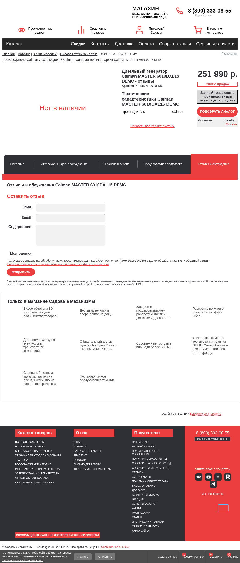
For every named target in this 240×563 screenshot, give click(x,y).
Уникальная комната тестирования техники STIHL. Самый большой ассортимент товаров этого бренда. (211, 345)
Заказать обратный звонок (212, 439)
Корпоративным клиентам (92, 469)
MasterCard (207, 493)
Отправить (21, 272)
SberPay (212, 499)
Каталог (14, 43)
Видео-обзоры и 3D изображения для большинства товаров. (40, 312)
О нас (78, 441)
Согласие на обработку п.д (151, 463)
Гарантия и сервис (145, 494)
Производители (14, 60)
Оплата (146, 43)
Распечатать (230, 53)
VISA (196, 493)
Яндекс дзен (212, 476)
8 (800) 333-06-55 (209, 11)
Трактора (21, 460)
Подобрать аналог (217, 111)
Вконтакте (199, 476)
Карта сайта (140, 530)
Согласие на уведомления (151, 467)
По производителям (30, 441)
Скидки (78, 43)
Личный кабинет (144, 446)
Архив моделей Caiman (56, 60)
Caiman (32, 60)
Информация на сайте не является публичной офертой (57, 535)
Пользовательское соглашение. (22, 560)
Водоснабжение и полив (33, 464)
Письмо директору (87, 464)
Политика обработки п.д (149, 458)
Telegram (226, 476)
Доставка (124, 43)
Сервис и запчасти (215, 43)
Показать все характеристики (152, 126)
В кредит (138, 499)
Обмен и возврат (144, 503)
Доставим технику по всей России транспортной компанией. (39, 345)
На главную (140, 441)
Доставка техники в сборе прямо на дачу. (96, 312)
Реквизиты (81, 455)
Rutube (219, 476)
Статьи (137, 517)
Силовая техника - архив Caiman (100, 60)
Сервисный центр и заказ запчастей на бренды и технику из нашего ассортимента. (40, 378)
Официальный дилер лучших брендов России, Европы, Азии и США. (98, 345)
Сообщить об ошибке (115, 547)
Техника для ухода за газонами (38, 455)
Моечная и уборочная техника (37, 469)
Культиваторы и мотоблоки (34, 482)
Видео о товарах (144, 485)
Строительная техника (31, 477)
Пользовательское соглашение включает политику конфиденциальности (58, 264)
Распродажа (141, 512)
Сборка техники (175, 43)
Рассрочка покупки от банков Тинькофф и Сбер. (209, 312)
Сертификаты (141, 476)
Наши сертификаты (87, 450)
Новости (80, 460)
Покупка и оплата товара (150, 481)
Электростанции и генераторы (37, 473)
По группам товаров (30, 446)
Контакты (99, 43)
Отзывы (137, 472)
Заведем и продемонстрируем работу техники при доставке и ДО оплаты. (153, 312)
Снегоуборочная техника (33, 450)
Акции (136, 508)
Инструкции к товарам (148, 521)
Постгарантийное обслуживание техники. (97, 378)
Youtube (205, 476)
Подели (223, 493)
